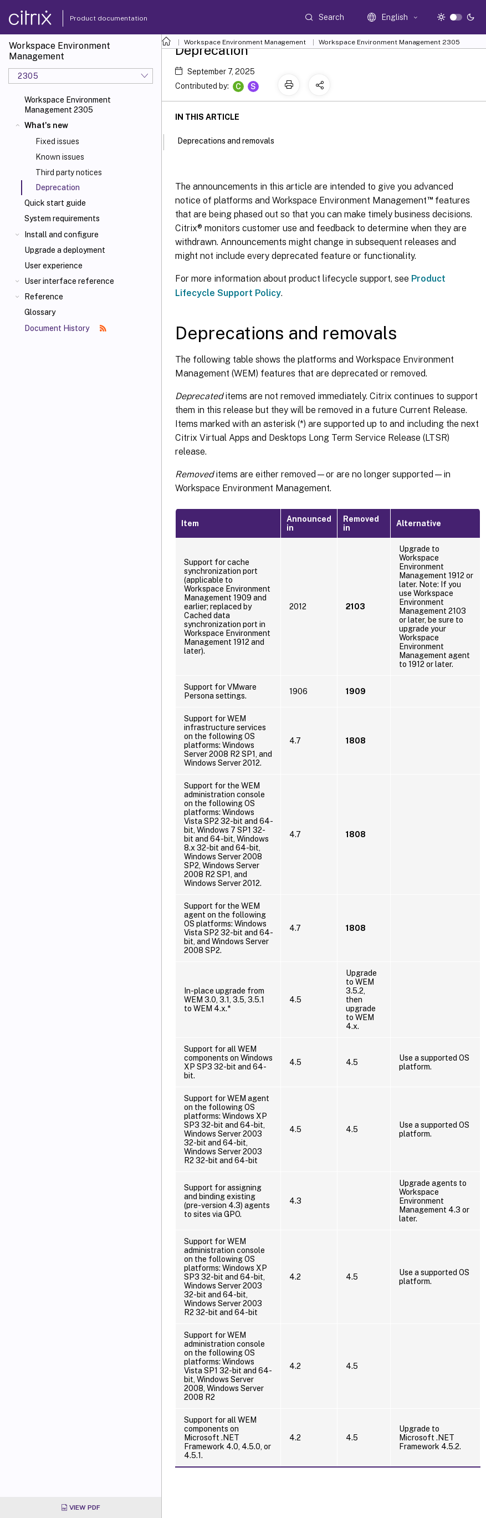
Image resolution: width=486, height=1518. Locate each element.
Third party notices (68, 172)
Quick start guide (55, 202)
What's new (46, 125)
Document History (65, 328)
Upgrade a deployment (64, 250)
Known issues (59, 156)
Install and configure (61, 234)
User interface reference (69, 281)
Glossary (39, 312)
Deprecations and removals (232, 139)
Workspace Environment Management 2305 (67, 104)
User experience (53, 265)
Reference (43, 296)
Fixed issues (57, 141)
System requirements (62, 218)
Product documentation (95, 18)
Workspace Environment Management (245, 42)
